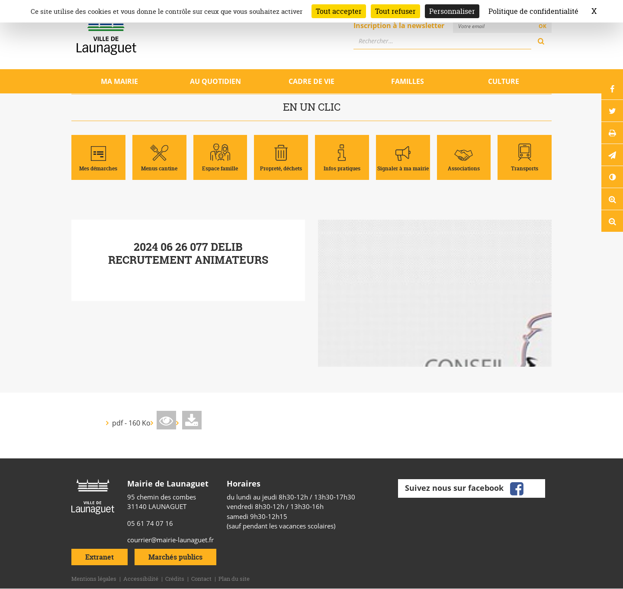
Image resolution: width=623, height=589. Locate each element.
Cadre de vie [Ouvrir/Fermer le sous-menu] (311, 81)
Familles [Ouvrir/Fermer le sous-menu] (407, 81)
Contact (201, 579)
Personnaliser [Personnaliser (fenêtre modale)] (452, 11)
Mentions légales (93, 579)
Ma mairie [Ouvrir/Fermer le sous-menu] (119, 81)
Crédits (174, 579)
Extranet (99, 557)
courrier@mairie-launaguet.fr (170, 539)
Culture (503, 81)
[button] (612, 155)
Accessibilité (140, 579)
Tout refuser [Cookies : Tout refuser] (395, 11)
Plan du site (234, 579)
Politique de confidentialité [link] (533, 11)
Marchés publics (175, 557)
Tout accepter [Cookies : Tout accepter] (339, 11)
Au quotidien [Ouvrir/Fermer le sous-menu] (215, 81)
